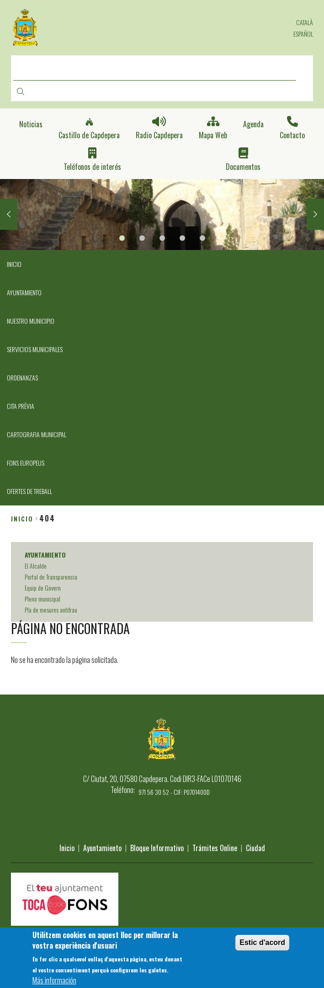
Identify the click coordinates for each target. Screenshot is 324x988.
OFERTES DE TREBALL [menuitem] (29, 491)
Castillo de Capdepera (89, 135)
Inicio (22, 518)
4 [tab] (182, 238)
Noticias (30, 124)
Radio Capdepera (159, 135)
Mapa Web (213, 135)
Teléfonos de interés (92, 167)
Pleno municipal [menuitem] (42, 598)
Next (315, 214)
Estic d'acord (262, 946)
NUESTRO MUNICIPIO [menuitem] (30, 321)
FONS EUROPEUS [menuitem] (25, 462)
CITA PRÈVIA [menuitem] (20, 406)
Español (303, 33)
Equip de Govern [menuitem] (43, 587)
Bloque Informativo (157, 847)
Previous (8, 214)
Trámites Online (214, 847)
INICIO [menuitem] (14, 264)
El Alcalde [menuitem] (36, 565)
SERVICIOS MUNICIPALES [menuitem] (35, 349)
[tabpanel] (162, 214)
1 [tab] (122, 238)
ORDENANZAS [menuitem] (22, 377)
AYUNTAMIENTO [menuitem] (24, 292)
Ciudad (255, 847)
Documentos (243, 167)
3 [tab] (162, 238)
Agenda (253, 124)
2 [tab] (142, 238)
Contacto (292, 135)
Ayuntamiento (102, 847)
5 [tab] (202, 238)
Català (304, 22)
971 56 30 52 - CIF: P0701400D (174, 792)
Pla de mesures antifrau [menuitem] (51, 609)
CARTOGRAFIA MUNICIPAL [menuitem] (36, 434)
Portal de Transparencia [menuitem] (51, 576)
